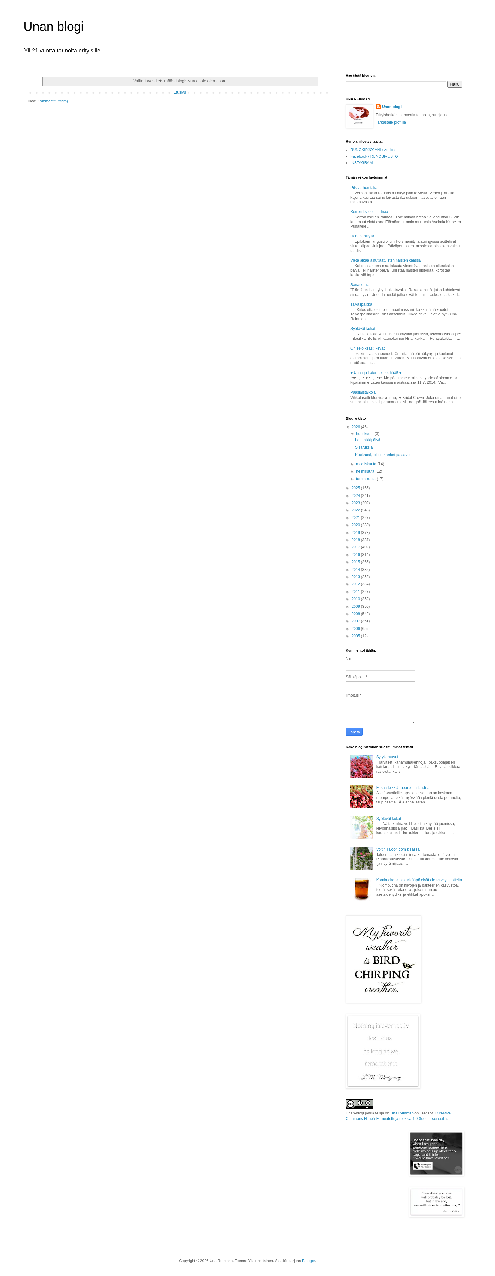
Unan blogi (53, 27)
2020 (356, 525)
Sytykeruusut (387, 757)
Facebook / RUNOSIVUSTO (374, 156)
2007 (356, 621)
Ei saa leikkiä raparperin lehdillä (403, 787)
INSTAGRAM (361, 163)
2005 (356, 636)
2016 (356, 555)
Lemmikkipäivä (367, 440)
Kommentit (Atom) (52, 101)
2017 (356, 547)
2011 (356, 591)
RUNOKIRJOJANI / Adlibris (373, 150)
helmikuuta (365, 471)
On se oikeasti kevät (367, 348)
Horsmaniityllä (362, 236)
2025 (356, 488)
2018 (356, 540)
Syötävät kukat (362, 329)
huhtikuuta (365, 433)
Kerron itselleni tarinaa (369, 212)
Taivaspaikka (361, 304)
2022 (356, 510)
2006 (356, 628)
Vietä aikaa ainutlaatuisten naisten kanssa (385, 260)
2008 (356, 614)
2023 (356, 503)
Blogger (308, 1261)
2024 (356, 495)
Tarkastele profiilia (391, 122)
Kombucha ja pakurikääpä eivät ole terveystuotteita (419, 880)
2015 (356, 562)
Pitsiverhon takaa (364, 188)
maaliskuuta (366, 464)
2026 (356, 427)
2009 (356, 606)
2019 (356, 532)
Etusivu (180, 92)
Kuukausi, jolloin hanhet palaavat (382, 455)
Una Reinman (401, 1113)
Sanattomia (360, 285)
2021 (356, 518)
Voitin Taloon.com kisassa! (398, 849)
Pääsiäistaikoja (363, 392)
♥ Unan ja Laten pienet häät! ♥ (376, 372)
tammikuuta (366, 479)
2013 (356, 577)
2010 (356, 599)
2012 (356, 584)
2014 (356, 569)
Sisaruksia (364, 447)
